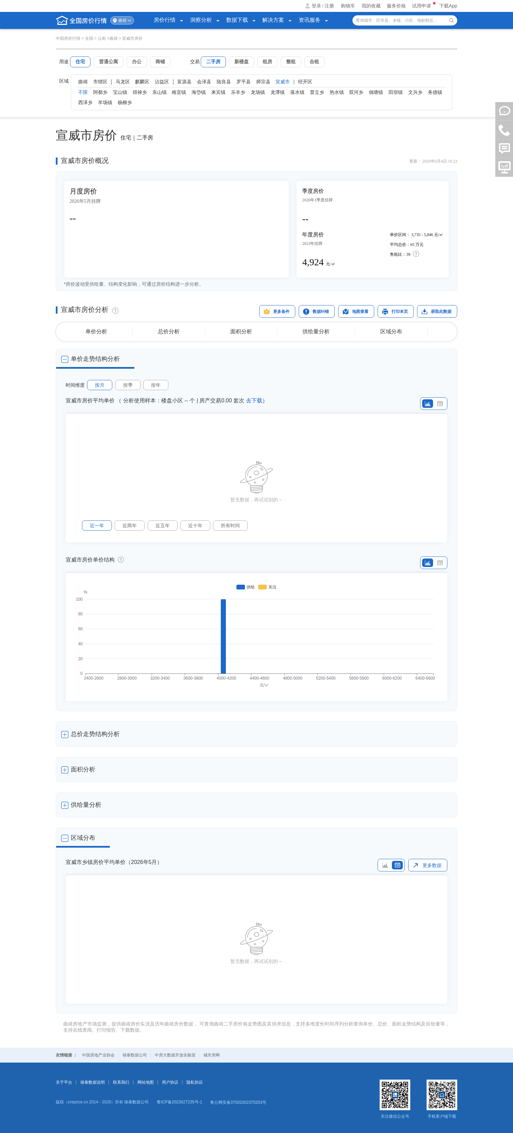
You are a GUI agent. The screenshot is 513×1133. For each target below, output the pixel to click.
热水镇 (337, 92)
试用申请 (422, 6)
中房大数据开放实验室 (175, 1055)
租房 (267, 61)
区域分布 (391, 331)
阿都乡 (100, 92)
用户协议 (170, 1082)
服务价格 (396, 6)
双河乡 (356, 92)
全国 (89, 38)
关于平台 (64, 1082)
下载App (448, 6)
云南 (102, 38)
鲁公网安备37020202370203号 (238, 1102)
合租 (314, 61)
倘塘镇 (376, 92)
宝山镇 (120, 92)
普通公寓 (108, 61)
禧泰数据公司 (134, 1055)
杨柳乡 (125, 102)
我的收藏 (371, 6)
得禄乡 (140, 92)
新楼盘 (241, 61)
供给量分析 (316, 331)
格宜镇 (179, 92)
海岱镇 (199, 92)
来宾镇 (218, 92)
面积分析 (241, 331)
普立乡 (317, 92)
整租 (291, 61)
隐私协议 (194, 1082)
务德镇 (435, 92)
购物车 (348, 6)
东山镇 (159, 92)
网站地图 (145, 1082)
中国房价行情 (68, 38)
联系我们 (121, 1082)
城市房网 (211, 1055)
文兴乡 (415, 92)
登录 (316, 6)
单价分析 (96, 331)
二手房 (213, 61)
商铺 (160, 61)
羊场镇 (105, 102)
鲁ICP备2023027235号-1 (179, 1102)
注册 (329, 6)
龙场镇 (258, 92)
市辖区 (100, 81)
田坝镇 (395, 92)
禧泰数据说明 (92, 1082)
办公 (137, 61)
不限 (83, 92)
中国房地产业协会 (98, 1055)
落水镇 (297, 92)
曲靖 (122, 20)
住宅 (80, 61)
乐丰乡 (238, 92)
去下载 (254, 400)
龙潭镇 (277, 92)
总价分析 (169, 331)
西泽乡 (85, 102)
